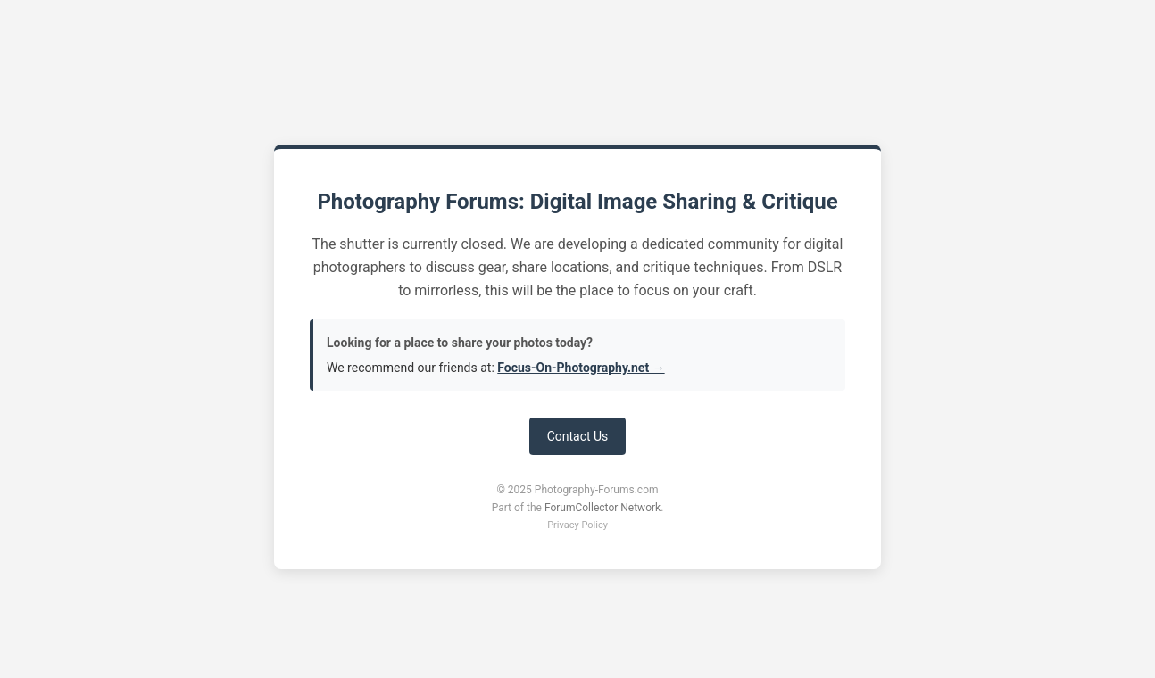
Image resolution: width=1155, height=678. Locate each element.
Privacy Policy (577, 525)
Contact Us (578, 436)
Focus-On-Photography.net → (580, 367)
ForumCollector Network (602, 507)
